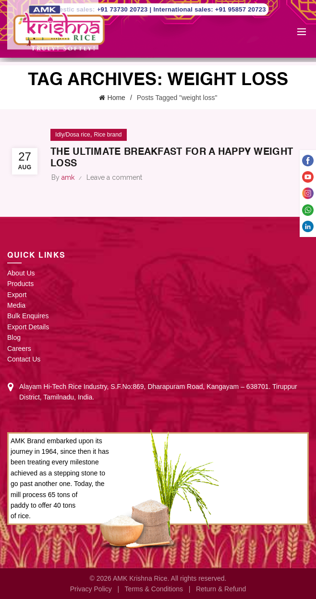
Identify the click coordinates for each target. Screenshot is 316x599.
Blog (14, 337)
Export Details (28, 327)
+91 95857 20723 (240, 9)
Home (116, 97)
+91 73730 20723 (123, 9)
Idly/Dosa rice (72, 134)
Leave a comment (114, 177)
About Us (21, 273)
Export (16, 295)
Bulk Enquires (28, 316)
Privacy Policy (91, 589)
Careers (19, 348)
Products (20, 283)
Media (16, 305)
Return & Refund (221, 589)
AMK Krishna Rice (140, 578)
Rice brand (108, 134)
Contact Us (23, 359)
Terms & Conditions (154, 589)
